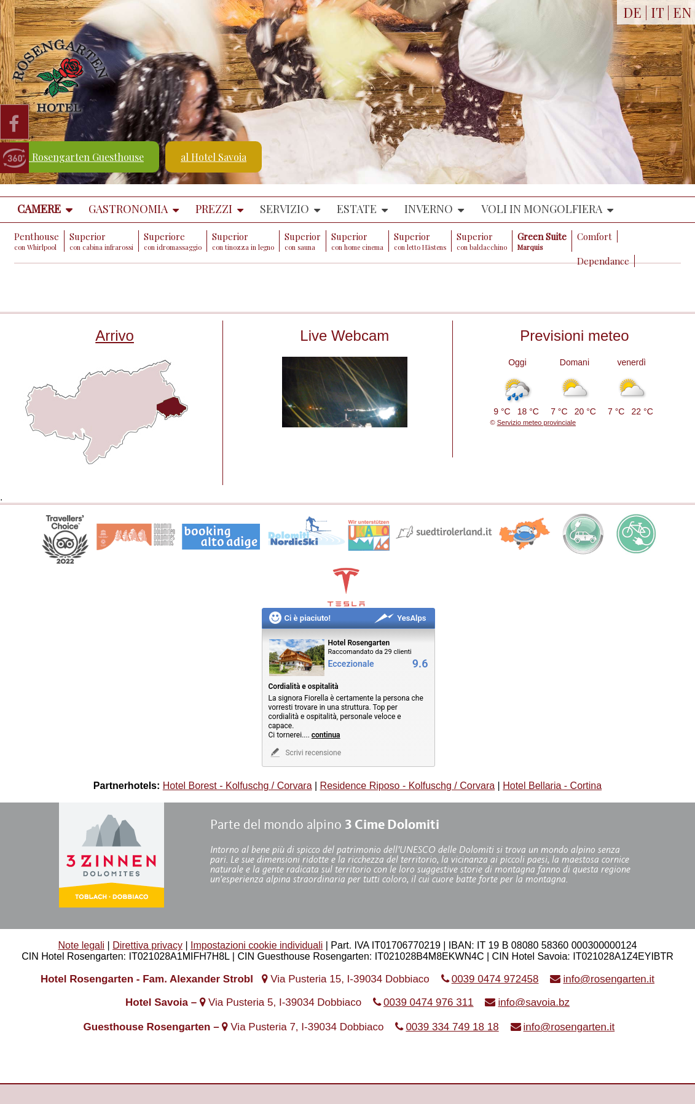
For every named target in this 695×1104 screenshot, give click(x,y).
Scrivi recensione (305, 752)
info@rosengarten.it (608, 979)
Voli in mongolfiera (541, 208)
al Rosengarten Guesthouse (83, 156)
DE (632, 12)
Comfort (594, 236)
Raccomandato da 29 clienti (370, 652)
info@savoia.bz (534, 1002)
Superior (101, 241)
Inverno (428, 208)
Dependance (603, 261)
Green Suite (542, 241)
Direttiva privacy (147, 945)
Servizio (284, 208)
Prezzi (213, 208)
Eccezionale (351, 664)
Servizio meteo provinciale (536, 422)
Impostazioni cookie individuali (256, 945)
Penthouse (36, 241)
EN (682, 12)
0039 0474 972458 (495, 979)
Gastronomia (128, 208)
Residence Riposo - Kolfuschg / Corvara (407, 785)
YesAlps (400, 618)
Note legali (81, 945)
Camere (39, 208)
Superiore (173, 241)
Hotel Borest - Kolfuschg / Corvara (237, 785)
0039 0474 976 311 (428, 1002)
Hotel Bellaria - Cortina (552, 785)
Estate (357, 208)
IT (657, 12)
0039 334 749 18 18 (452, 1027)
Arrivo (114, 335)
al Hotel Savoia (213, 156)
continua (326, 735)
